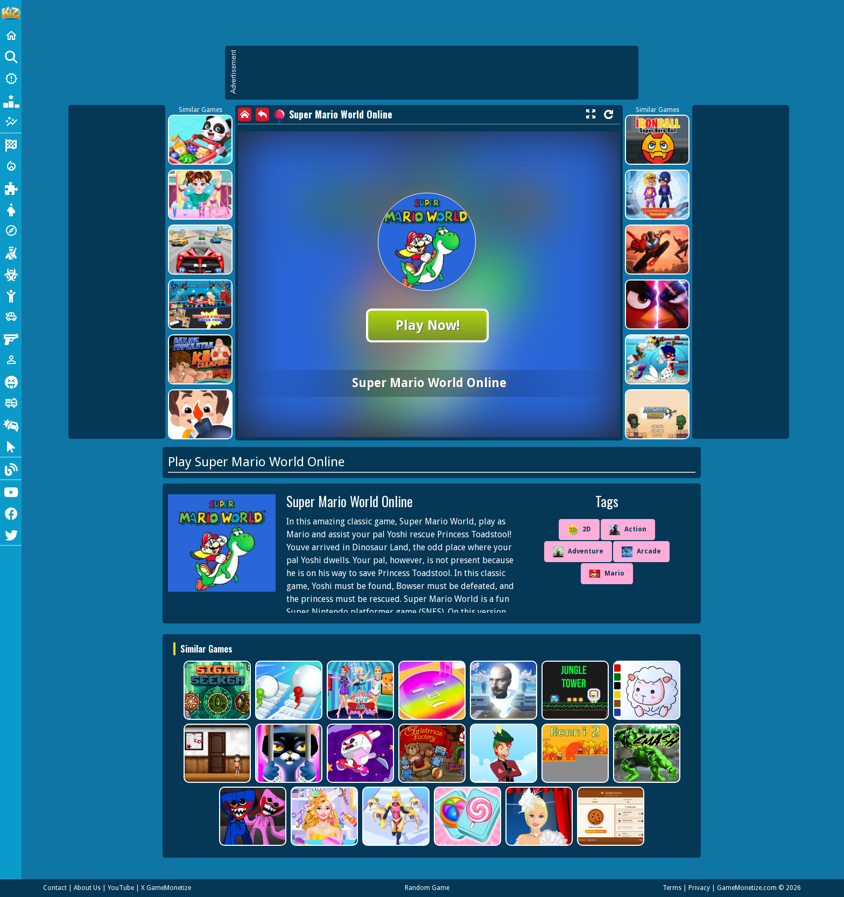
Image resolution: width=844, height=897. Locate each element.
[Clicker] (11, 446)
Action (627, 529)
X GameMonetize (166, 888)
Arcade (641, 551)
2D (579, 529)
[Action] (11, 166)
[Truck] (11, 403)
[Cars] (11, 316)
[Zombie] (11, 273)
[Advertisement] (437, 72)
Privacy (699, 888)
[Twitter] (11, 534)
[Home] (11, 35)
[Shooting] (11, 252)
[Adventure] (11, 230)
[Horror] (11, 381)
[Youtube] (11, 491)
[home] (244, 114)
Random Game (427, 888)
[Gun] (11, 338)
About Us (87, 888)
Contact (55, 888)
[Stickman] (11, 295)
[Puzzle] (11, 187)
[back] (262, 114)
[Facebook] (11, 512)
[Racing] (11, 144)
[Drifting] (11, 424)
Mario (606, 574)
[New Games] (11, 78)
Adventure (578, 551)
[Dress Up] (11, 209)
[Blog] (11, 468)
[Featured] (11, 121)
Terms (672, 888)
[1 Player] (11, 359)
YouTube (121, 888)
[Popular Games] (11, 100)
